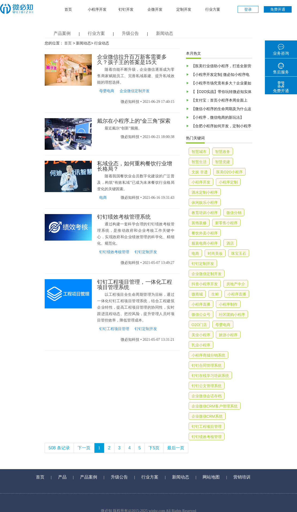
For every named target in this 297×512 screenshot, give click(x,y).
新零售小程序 (226, 223)
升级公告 (130, 33)
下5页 (153, 448)
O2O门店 (199, 325)
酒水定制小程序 (205, 192)
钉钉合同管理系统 (207, 365)
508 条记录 (59, 448)
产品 (62, 477)
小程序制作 (228, 304)
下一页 (84, 448)
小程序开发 (97, 9)
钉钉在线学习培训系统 (210, 375)
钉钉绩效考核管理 (114, 252)
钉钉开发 (126, 9)
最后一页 (175, 448)
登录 (248, 9)
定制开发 (183, 9)
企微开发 (154, 9)
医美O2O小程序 (229, 172)
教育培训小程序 (205, 213)
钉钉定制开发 (146, 252)
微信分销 (233, 213)
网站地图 (211, 477)
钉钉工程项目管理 (114, 329)
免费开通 (277, 9)
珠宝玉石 (238, 253)
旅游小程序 (228, 335)
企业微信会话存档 (207, 396)
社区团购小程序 (232, 314)
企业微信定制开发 (135, 91)
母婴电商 (106, 91)
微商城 (197, 294)
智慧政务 (222, 152)
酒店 (230, 243)
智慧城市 (199, 152)
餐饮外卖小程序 (205, 233)
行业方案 (212, 9)
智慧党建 (222, 162)
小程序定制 (228, 182)
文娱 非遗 (200, 172)
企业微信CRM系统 (207, 416)
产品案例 (62, 33)
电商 (103, 198)
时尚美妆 (215, 253)
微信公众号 (201, 314)
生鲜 (215, 294)
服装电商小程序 (205, 243)
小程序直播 (236, 294)
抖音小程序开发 (205, 284)
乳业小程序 (201, 345)
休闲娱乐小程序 (205, 202)
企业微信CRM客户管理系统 (215, 406)
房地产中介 (235, 284)
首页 (68, 9)
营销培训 (241, 477)
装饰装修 (199, 223)
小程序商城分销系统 (208, 355)
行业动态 (101, 43)
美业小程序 (201, 335)
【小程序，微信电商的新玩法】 (217, 117)
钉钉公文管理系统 (207, 386)
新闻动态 (164, 33)
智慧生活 (199, 162)
